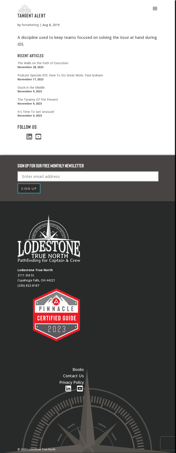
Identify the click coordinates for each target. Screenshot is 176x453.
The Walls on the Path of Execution (43, 63)
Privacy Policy (71, 382)
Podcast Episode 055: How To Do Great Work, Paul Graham (60, 75)
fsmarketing (30, 25)
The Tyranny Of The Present (38, 99)
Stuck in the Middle (31, 87)
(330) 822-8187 (28, 285)
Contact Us (73, 375)
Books (78, 369)
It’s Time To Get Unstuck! (36, 112)
